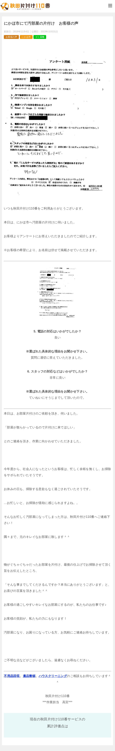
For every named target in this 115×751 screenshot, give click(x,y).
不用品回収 (12, 676)
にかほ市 (26, 37)
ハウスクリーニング (53, 676)
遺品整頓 (29, 676)
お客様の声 (11, 37)
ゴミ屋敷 (39, 37)
